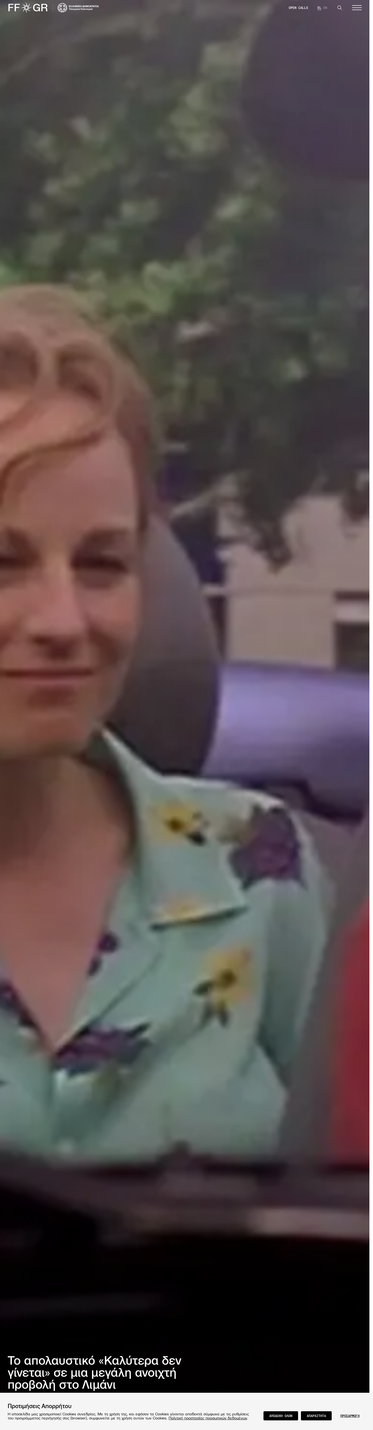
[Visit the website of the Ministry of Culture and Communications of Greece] (78, 8)
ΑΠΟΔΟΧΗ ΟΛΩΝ (280, 1415)
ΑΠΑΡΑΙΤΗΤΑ (316, 1415)
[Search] (339, 7)
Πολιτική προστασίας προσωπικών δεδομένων (208, 1418)
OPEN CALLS (298, 7)
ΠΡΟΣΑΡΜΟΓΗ (350, 1415)
